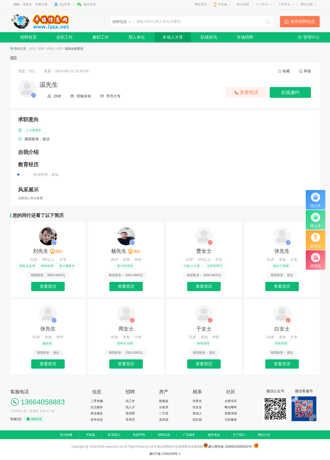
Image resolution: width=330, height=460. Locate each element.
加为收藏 (66, 435)
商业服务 (96, 413)
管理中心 (311, 37)
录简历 (130, 419)
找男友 (197, 401)
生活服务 (96, 407)
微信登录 (90, 4)
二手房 (163, 413)
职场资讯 (209, 37)
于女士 (204, 329)
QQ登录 (64, 4)
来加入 (197, 413)
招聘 (41, 48)
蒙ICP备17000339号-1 (165, 454)
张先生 (282, 251)
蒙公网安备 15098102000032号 (230, 446)
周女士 (126, 329)
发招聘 (130, 413)
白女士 (282, 329)
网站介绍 (264, 435)
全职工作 (64, 37)
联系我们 (114, 435)
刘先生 (48, 251)
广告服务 (189, 435)
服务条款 (214, 435)
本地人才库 (172, 37)
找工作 (130, 401)
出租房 (163, 407)
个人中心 (262, 4)
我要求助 (231, 413)
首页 (32, 48)
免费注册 (41, 4)
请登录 (27, 4)
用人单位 (136, 37)
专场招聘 (245, 37)
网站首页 (201, 4)
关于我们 (239, 435)
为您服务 (231, 419)
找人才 (130, 407)
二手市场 (96, 401)
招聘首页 (28, 37)
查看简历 (48, 286)
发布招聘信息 (302, 21)
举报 (307, 71)
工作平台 (284, 4)
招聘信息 (164, 435)
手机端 (222, 4)
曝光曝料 (231, 407)
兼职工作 (100, 37)
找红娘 (197, 419)
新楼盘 (163, 401)
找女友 (197, 407)
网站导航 (307, 4)
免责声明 (139, 435)
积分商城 (243, 4)
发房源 (163, 419)
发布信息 (96, 419)
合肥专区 (231, 401)
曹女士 (204, 251)
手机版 (90, 435)
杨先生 (126, 251)
